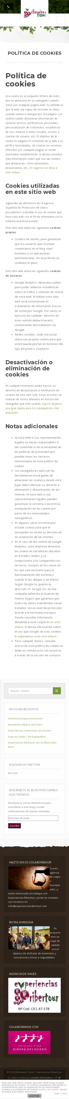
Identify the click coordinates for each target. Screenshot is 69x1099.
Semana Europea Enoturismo (25, 718)
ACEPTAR (34, 1096)
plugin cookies (60, 1094)
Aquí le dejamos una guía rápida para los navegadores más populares (34, 408)
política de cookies (49, 1089)
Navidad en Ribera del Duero (25, 724)
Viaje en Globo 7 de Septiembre (27, 736)
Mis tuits (13, 773)
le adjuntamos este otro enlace (36, 636)
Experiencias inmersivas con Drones (29, 730)
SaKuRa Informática (41, 1077)
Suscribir (14, 825)
